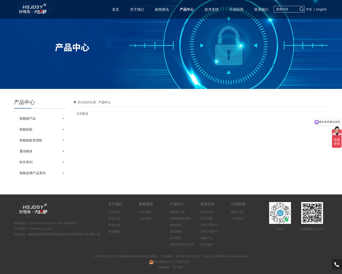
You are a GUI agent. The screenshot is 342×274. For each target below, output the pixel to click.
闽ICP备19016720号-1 (189, 256)
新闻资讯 (162, 9)
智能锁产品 (27, 118)
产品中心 (187, 9)
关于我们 (137, 9)
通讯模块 (25, 151)
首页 (115, 9)
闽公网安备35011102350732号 (169, 262)
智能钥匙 (25, 129)
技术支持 (212, 9)
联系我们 (261, 9)
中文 (309, 9)
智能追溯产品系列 (32, 173)
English (321, 9)
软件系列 (25, 162)
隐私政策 (164, 267)
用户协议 (178, 267)
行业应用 (236, 9)
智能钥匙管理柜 (30, 140)
